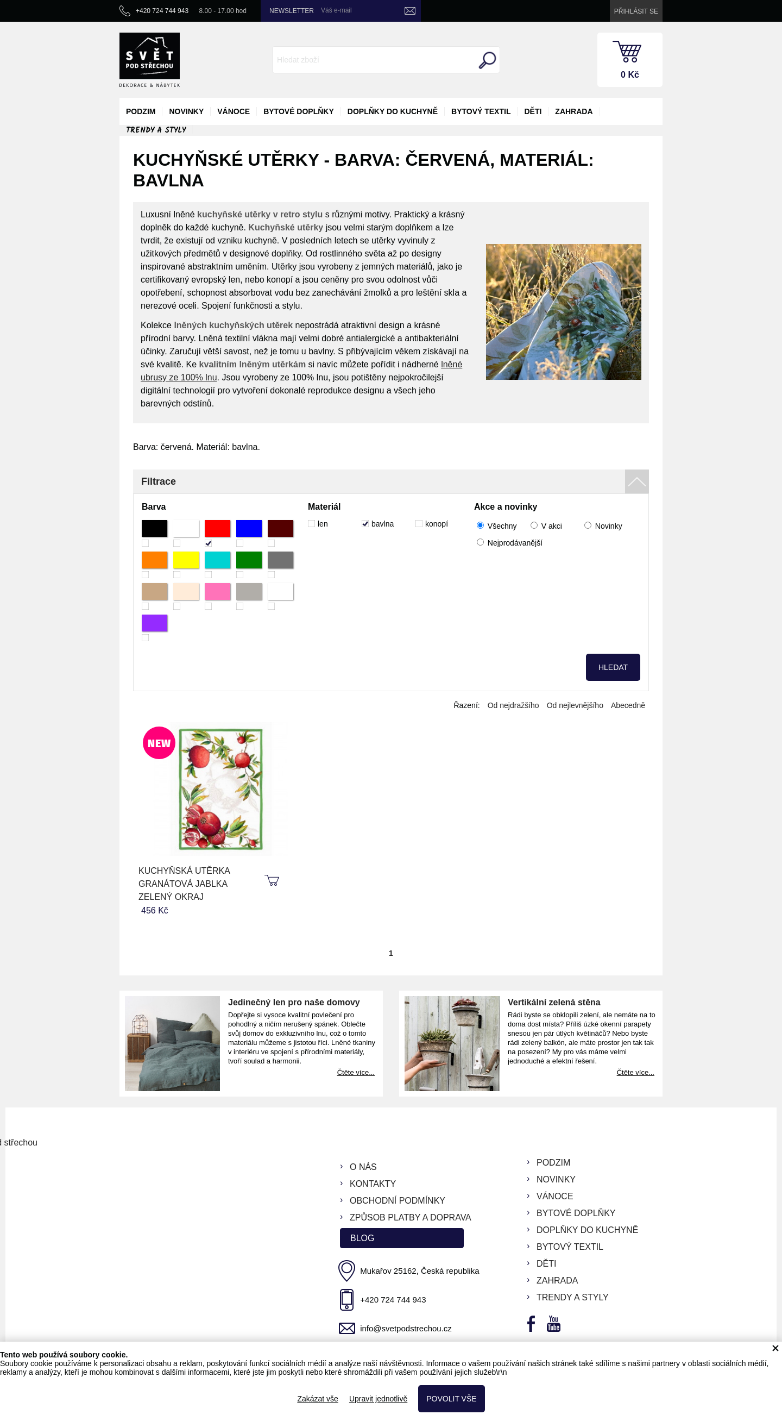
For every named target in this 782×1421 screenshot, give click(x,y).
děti (532, 111)
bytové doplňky (298, 111)
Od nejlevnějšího (575, 705)
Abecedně (628, 705)
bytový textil (480, 111)
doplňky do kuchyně (393, 111)
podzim (140, 111)
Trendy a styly (156, 130)
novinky (186, 111)
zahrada (573, 111)
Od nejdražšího (513, 705)
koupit (273, 880)
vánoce (233, 111)
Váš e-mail (336, 10)
